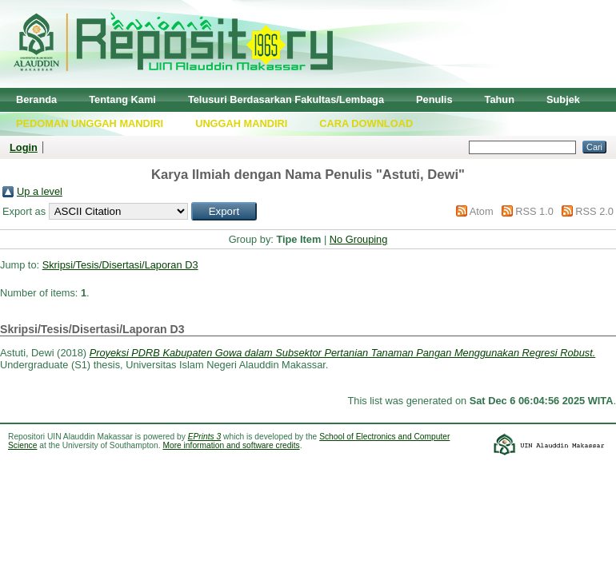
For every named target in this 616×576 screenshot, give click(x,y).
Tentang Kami (122, 99)
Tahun (499, 99)
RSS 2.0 (594, 211)
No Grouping (359, 239)
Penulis (434, 99)
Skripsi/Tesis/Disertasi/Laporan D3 (120, 265)
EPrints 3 (205, 436)
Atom (482, 211)
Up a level (39, 191)
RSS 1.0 (534, 211)
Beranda (36, 99)
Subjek (563, 99)
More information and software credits (230, 445)
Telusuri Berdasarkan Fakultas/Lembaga (286, 99)
